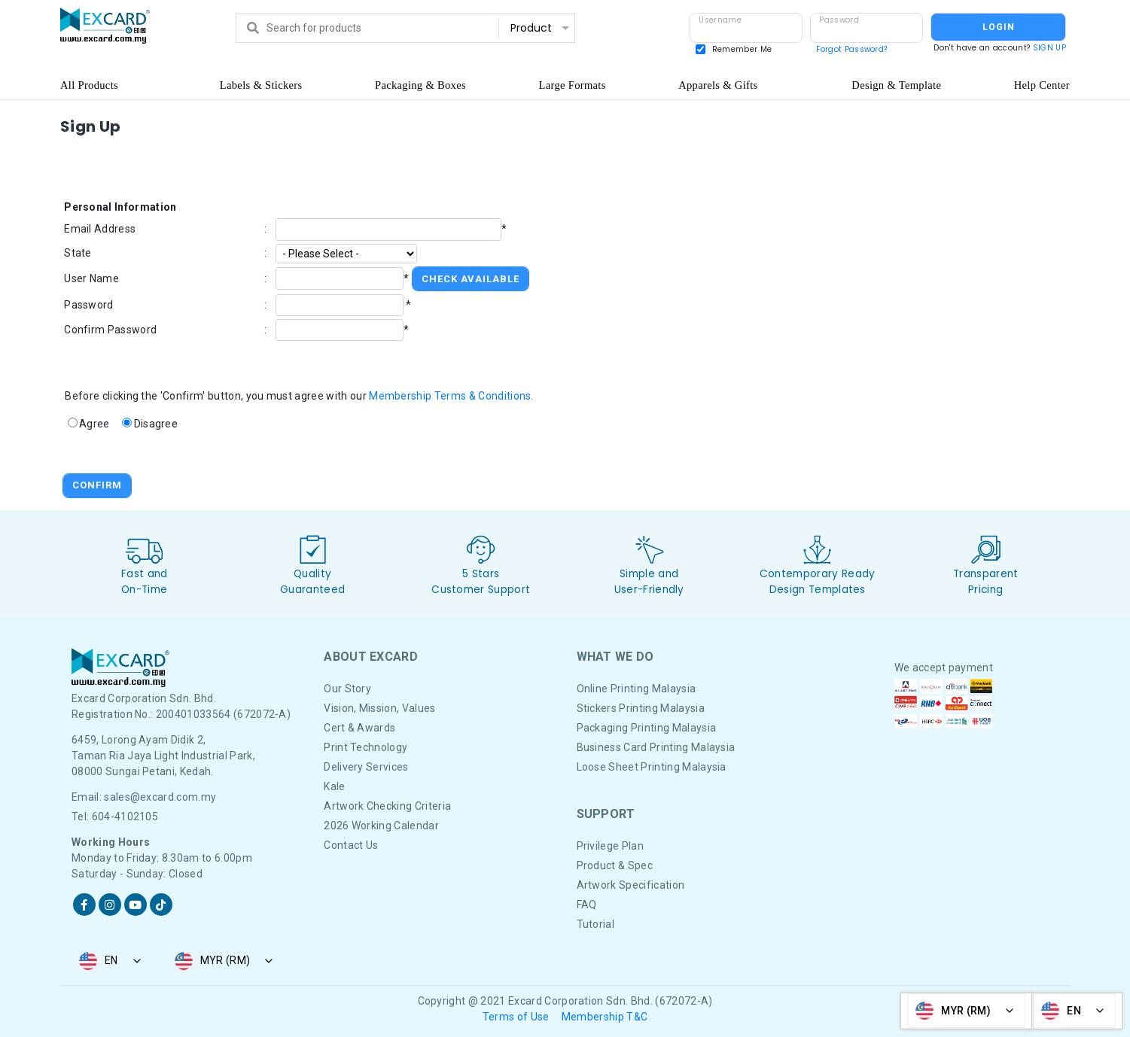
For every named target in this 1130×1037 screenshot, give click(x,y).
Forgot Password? (851, 49)
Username (720, 20)
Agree (94, 424)
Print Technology (365, 747)
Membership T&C (604, 1017)
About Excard (371, 656)
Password (839, 20)
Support (606, 814)
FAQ (587, 905)
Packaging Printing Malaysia (647, 728)
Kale (334, 786)
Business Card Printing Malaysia (656, 747)
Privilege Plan (610, 846)
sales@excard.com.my (160, 797)
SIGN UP (1049, 47)
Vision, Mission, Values (379, 708)
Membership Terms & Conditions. (451, 396)
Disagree (156, 424)
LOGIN (998, 27)
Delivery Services (366, 767)
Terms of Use (516, 1017)
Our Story (347, 689)
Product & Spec (615, 865)
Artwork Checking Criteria (387, 806)
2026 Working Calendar (381, 826)
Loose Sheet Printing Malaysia (651, 767)
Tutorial (596, 924)
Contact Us (351, 845)
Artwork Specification (631, 885)
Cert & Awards (359, 728)
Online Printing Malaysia (636, 689)
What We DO (615, 656)
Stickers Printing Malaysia (641, 708)
